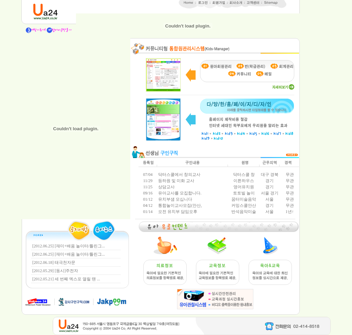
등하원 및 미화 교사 (175, 180)
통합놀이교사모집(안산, (179, 205)
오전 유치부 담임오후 (177, 211)
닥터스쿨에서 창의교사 (178, 174)
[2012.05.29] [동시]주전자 (55, 270)
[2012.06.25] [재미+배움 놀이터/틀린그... (68, 246)
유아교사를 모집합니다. (179, 193)
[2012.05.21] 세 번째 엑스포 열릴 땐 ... (66, 279)
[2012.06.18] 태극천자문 (53, 262)
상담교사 (166, 187)
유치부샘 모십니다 (174, 199)
